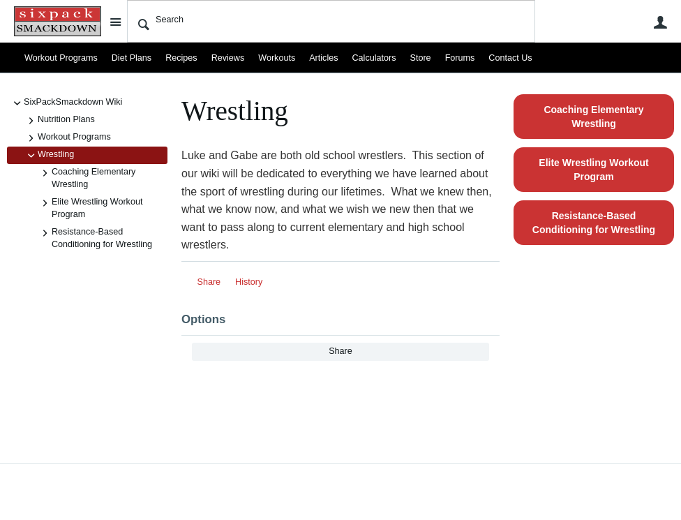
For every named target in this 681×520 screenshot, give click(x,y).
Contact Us (510, 58)
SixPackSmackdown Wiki (66, 103)
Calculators (374, 58)
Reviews (228, 58)
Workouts (276, 58)
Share (209, 282)
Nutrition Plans (59, 121)
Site (115, 21)
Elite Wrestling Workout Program (90, 207)
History (248, 282)
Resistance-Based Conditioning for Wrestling (95, 237)
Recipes (181, 58)
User (660, 22)
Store (420, 58)
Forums (460, 58)
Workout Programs (61, 58)
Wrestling (49, 156)
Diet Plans (131, 58)
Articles (323, 58)
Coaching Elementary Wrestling (86, 177)
